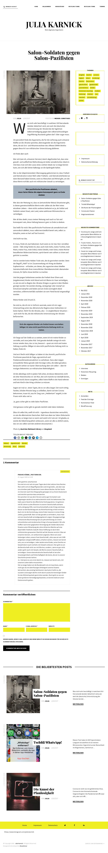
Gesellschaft (94, 84)
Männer (90, 94)
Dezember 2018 (86, 324)
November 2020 (86, 300)
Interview (84, 368)
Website (51, 626)
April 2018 (84, 337)
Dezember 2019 (86, 311)
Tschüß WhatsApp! (88, 204)
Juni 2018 (84, 334)
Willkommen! (47, 6)
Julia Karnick (54, 24)
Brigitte (81, 75)
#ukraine (21, 446)
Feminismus (90, 81)
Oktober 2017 (86, 351)
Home (36, 6)
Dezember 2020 (86, 297)
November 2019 (86, 314)
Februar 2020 (85, 307)
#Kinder (24, 443)
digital (81, 78)
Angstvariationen (87, 214)
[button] (15, 437)
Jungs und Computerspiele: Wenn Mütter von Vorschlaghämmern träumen (91, 253)
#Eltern (6, 443)
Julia (19, 118)
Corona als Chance (88, 211)
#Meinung (7, 446)
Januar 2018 (85, 341)
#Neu (14, 446)
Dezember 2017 (86, 344)
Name (5, 626)
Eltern (88, 78)
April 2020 (84, 304)
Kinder (92, 88)
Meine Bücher (59, 6)
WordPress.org (86, 406)
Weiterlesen (78, 704)
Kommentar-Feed (87, 403)
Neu (96, 94)
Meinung (82, 94)
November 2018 (86, 327)
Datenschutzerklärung (89, 162)
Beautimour (23, 845)
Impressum (85, 158)
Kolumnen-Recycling (85, 91)
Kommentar (8, 601)
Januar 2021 (85, 294)
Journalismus (83, 88)
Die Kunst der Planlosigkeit (91, 208)
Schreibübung (91, 97)
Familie (81, 81)
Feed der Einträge (87, 399)
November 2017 (86, 348)
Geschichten (83, 84)
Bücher (89, 75)
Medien (57, 118)
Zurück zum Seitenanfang (95, 843)
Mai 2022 (84, 290)
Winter (81, 100)
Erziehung (95, 78)
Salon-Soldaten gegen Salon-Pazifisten (50, 694)
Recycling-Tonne (74, 6)
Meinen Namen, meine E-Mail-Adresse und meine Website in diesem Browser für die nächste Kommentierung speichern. (35, 640)
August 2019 (85, 321)
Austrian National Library (31, 429)
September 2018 (87, 331)
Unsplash (48, 429)
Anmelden (84, 396)
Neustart (82, 97)
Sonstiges (65, 118)
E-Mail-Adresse (32, 626)
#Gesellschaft (15, 443)
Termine (102, 6)
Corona (96, 75)
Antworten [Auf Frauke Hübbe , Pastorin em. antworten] (65, 471)
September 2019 (87, 317)
